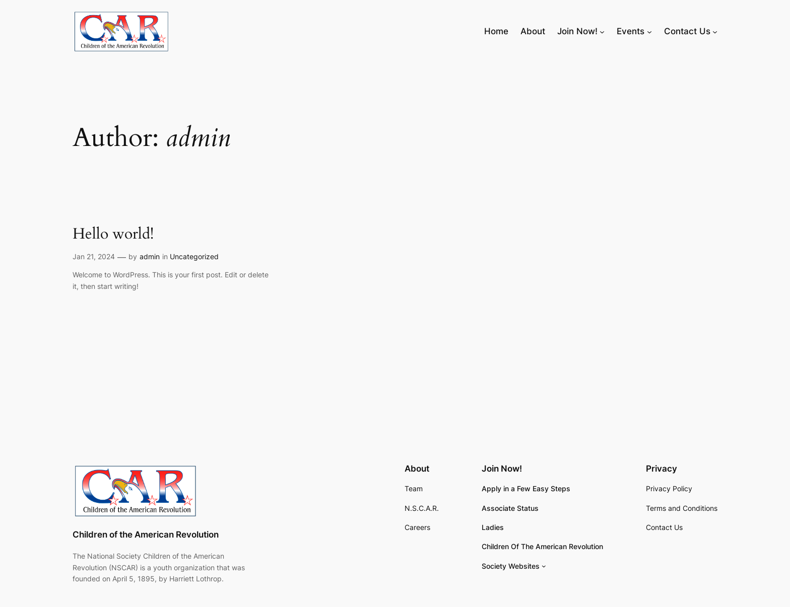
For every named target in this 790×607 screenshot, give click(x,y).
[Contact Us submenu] (714, 31)
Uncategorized (194, 256)
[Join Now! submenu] (602, 31)
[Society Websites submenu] (544, 566)
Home (496, 31)
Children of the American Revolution (146, 534)
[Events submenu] (649, 31)
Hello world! (113, 234)
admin (150, 256)
